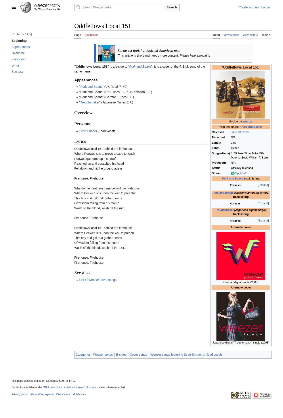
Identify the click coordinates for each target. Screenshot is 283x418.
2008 (245, 132)
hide (28, 34)
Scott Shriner (88, 131)
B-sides (121, 354)
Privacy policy (19, 394)
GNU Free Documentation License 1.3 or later (70, 387)
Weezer (247, 121)
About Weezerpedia (42, 394)
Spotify (239, 173)
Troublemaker (224, 210)
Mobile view (80, 394)
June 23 (236, 132)
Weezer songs (103, 354)
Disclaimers (63, 394)
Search (171, 7)
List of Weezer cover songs (98, 280)
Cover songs (138, 354)
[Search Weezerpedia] (119, 7)
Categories (83, 354)
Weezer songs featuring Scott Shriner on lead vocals (187, 354)
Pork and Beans (251, 126)
